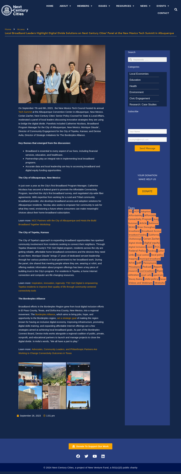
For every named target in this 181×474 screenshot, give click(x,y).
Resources (125, 6)
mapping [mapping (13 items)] (133, 258)
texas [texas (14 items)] (163, 279)
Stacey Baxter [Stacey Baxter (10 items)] (136, 279)
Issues (104, 6)
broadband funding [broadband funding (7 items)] (137, 235)
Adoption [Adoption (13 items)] (145, 211)
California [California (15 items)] (154, 235)
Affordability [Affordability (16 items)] (135, 215)
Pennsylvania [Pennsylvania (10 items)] (149, 263)
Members (84, 6)
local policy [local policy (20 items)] (157, 255)
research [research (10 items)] (133, 271)
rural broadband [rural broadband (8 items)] (147, 271)
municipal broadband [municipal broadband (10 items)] (150, 258)
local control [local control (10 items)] (143, 255)
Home (49, 6)
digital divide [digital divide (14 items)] (135, 243)
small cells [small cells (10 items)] (146, 275)
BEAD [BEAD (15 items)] (132, 227)
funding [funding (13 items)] (152, 251)
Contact (163, 13)
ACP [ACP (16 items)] (136, 211)
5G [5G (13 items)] (130, 211)
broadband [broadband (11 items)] (134, 231)
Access (21, 29)
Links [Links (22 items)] (132, 255)
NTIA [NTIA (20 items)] (132, 263)
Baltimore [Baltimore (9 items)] (153, 223)
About (65, 6)
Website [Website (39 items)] (160, 283)
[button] (175, 9)
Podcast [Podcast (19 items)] (147, 267)
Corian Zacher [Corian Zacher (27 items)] (151, 239)
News (145, 6)
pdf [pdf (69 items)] (139, 263)
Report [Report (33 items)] (158, 267)
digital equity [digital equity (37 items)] (152, 243)
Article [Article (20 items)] (143, 223)
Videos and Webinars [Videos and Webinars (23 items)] (141, 283)
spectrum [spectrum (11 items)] (158, 275)
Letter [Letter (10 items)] (161, 251)
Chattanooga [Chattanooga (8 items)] (135, 239)
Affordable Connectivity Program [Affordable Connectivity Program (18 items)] (142, 217)
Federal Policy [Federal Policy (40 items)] (137, 251)
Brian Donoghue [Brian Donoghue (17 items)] (146, 227)
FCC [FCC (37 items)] (157, 247)
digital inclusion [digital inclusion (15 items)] (137, 247)
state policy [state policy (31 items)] (151, 279)
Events (163, 6)
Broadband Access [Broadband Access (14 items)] (151, 231)
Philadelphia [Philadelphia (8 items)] (134, 267)
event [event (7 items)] (150, 247)
